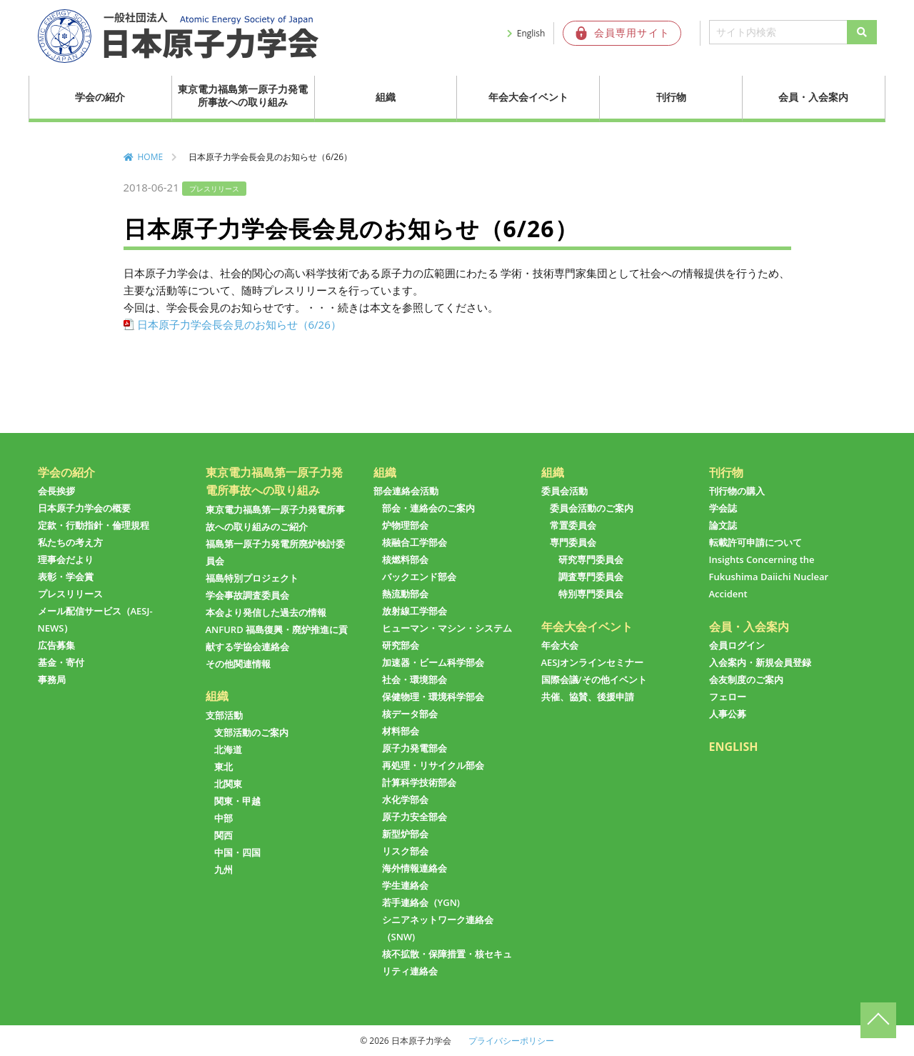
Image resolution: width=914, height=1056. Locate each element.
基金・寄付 (61, 662)
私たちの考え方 (70, 542)
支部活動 (224, 715)
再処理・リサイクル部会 (433, 765)
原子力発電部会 (414, 748)
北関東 (228, 783)
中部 (223, 818)
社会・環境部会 (414, 679)
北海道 (228, 749)
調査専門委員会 (590, 576)
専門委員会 (573, 542)
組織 (386, 97)
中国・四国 (237, 852)
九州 (223, 869)
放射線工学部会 (414, 610)
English (531, 33)
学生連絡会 (405, 885)
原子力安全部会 (414, 816)
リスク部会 (405, 851)
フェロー (727, 696)
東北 (223, 766)
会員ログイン (737, 645)
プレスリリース (70, 593)
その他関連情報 (238, 663)
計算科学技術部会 (419, 782)
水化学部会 (405, 799)
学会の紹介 (100, 97)
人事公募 (727, 713)
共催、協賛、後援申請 (587, 696)
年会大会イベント (528, 97)
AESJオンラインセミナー (592, 662)
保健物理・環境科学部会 (433, 696)
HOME (151, 157)
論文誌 (723, 525)
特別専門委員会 (590, 593)
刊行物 (671, 97)
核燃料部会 (405, 559)
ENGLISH (733, 746)
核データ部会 (410, 713)
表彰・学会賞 (66, 576)
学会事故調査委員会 (247, 595)
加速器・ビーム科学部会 (433, 662)
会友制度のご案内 (746, 679)
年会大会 (559, 645)
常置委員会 (573, 525)
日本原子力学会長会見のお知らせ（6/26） (239, 324)
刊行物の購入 (737, 490)
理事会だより (66, 559)
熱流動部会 (405, 593)
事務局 (52, 679)
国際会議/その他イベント (594, 679)
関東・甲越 (237, 801)
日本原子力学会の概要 (84, 508)
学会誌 (723, 508)
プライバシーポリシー (511, 1041)
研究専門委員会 (590, 559)
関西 (223, 835)
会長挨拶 (56, 490)
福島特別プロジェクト (252, 578)
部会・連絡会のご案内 (428, 508)
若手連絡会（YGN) (421, 902)
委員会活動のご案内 (591, 508)
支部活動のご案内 (251, 732)
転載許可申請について (755, 542)
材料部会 (400, 730)
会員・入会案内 (813, 97)
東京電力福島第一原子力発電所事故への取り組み (243, 95)
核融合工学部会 (414, 542)
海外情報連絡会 (414, 868)
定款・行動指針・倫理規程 (93, 525)
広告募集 (56, 645)
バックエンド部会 (419, 576)
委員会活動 (564, 490)
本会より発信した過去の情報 (266, 612)
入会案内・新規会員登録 (760, 662)
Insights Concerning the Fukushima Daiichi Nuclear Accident (769, 576)
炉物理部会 (405, 525)
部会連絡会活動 (405, 490)
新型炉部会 (405, 833)
